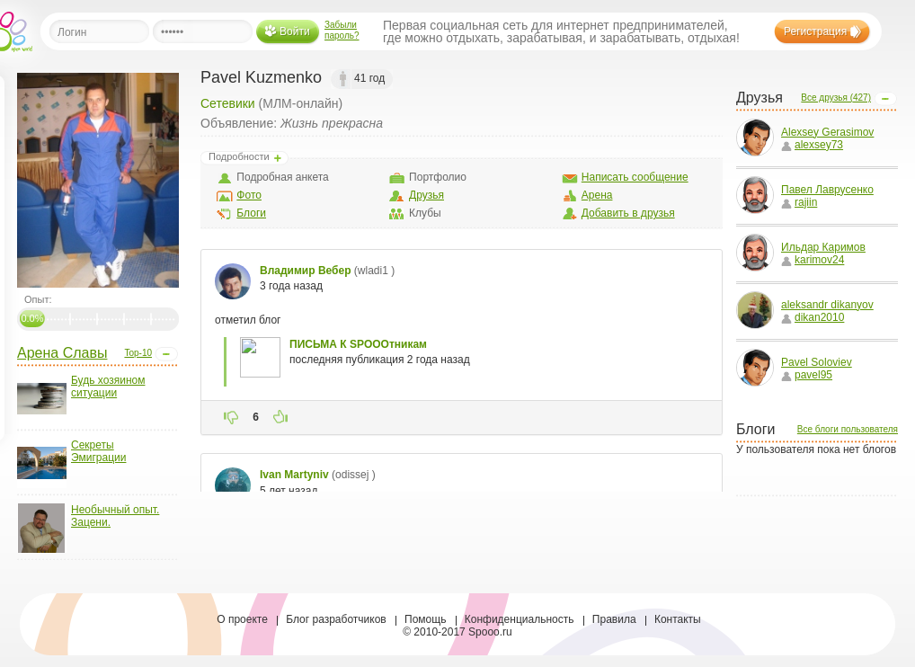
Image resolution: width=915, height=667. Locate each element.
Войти (295, 31)
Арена (597, 195)
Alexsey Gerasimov (827, 132)
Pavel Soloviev (816, 362)
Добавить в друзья (628, 213)
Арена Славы (62, 352)
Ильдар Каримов (823, 247)
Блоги (251, 213)
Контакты (677, 619)
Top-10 (138, 353)
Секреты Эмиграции (98, 451)
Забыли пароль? (342, 30)
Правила (614, 619)
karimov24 (812, 259)
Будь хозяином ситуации (108, 386)
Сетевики (227, 103)
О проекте (242, 619)
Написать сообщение (635, 177)
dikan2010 (812, 317)
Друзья (426, 195)
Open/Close (166, 354)
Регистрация (815, 31)
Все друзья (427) (836, 97)
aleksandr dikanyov (827, 304)
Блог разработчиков (336, 619)
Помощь (425, 619)
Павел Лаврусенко (827, 189)
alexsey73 (812, 144)
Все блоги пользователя (847, 429)
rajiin (799, 202)
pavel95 (806, 375)
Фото (249, 195)
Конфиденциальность (519, 619)
